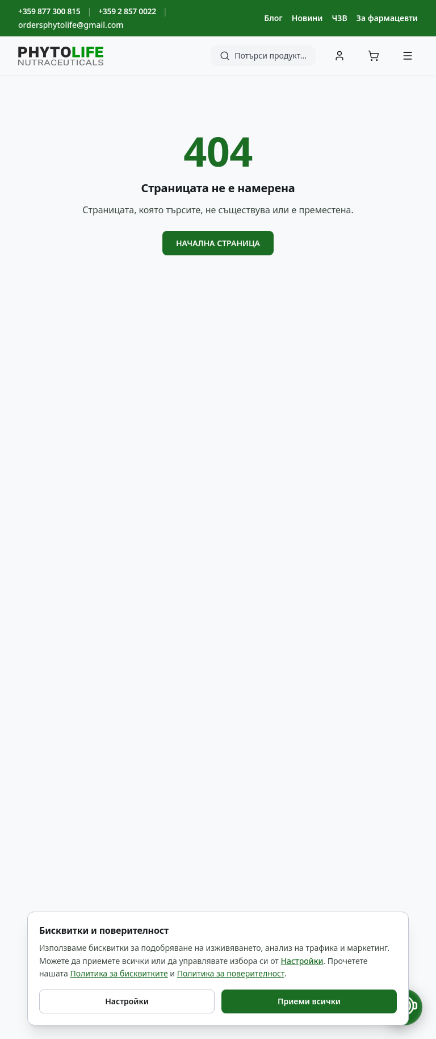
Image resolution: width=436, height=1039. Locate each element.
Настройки (302, 960)
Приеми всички (309, 1001)
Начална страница (218, 243)
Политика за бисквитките (118, 973)
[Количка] (373, 55)
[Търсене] (263, 55)
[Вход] (339, 55)
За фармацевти (387, 18)
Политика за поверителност (230, 973)
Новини (307, 18)
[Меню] (407, 55)
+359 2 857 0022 (127, 11)
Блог (273, 18)
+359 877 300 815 (49, 11)
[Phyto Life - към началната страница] (60, 56)
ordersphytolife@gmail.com (71, 24)
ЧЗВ (339, 18)
